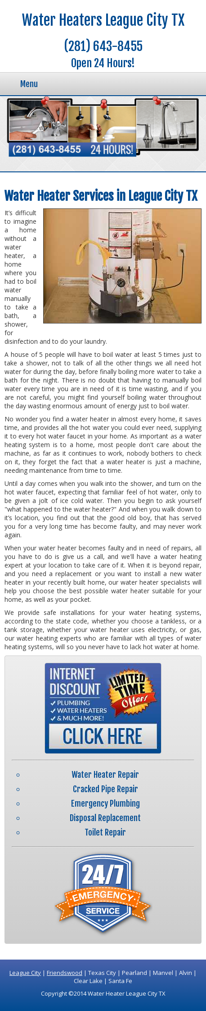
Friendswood (64, 973)
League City (25, 973)
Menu (29, 84)
